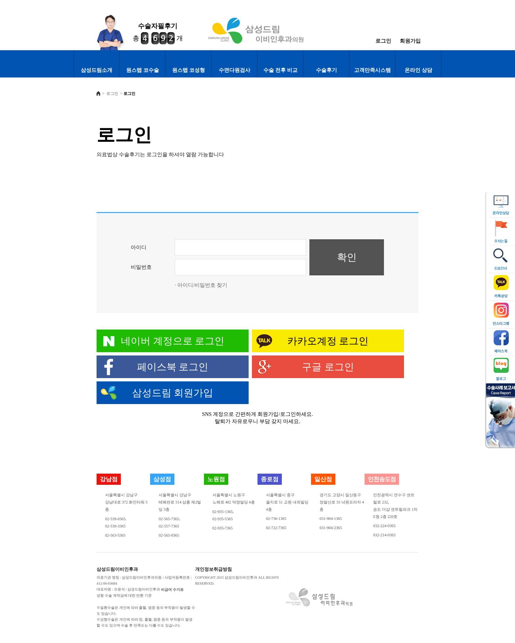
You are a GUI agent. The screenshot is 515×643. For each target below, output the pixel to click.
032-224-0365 (384, 526)
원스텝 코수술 (142, 70)
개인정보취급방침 (213, 569)
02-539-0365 (115, 519)
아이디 (138, 247)
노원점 (216, 479)
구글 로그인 (328, 366)
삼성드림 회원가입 (172, 392)
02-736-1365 (276, 518)
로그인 (383, 41)
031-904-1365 (331, 518)
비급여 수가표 (172, 590)
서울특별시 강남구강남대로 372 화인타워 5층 (126, 502)
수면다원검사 (234, 70)
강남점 (109, 479)
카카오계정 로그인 (328, 340)
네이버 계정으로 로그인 (172, 340)
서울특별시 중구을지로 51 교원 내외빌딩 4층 (287, 502)
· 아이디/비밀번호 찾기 (201, 285)
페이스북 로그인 (173, 366)
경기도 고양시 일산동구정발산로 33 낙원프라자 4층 (342, 502)
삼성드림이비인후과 (117, 569)
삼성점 (162, 479)
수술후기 (326, 70)
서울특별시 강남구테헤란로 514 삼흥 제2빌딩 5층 (180, 502)
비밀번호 (141, 267)
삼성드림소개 (96, 70)
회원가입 (410, 41)
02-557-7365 (169, 526)
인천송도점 (382, 479)
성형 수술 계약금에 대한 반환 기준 (124, 596)
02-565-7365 (169, 519)
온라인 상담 (418, 70)
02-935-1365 (223, 511)
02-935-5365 (223, 519)
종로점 (270, 479)
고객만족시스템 (372, 70)
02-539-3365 (115, 526)
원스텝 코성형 (188, 70)
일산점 (323, 479)
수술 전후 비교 (280, 70)
